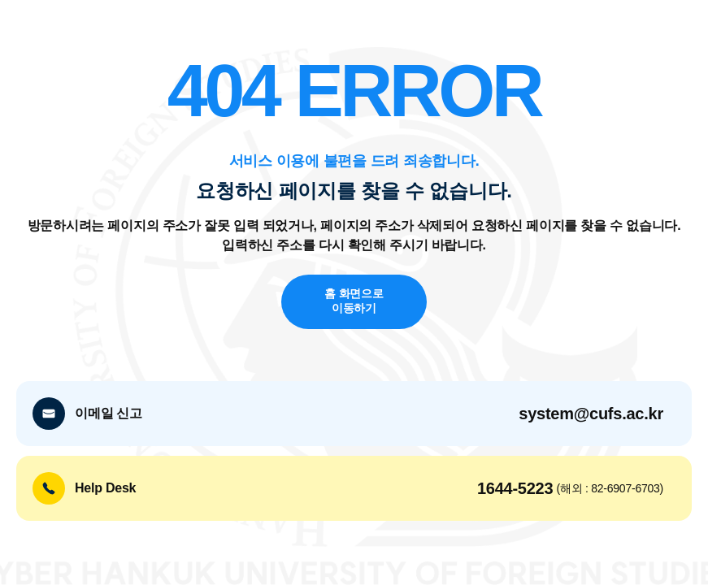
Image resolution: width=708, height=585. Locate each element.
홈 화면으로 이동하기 (353, 301)
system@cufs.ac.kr (591, 413)
